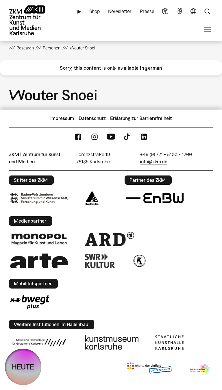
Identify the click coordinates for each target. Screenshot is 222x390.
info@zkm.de (153, 161)
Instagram (94, 136)
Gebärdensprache (179, 11)
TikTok (127, 136)
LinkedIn (144, 136)
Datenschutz (92, 118)
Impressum (62, 118)
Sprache (193, 11)
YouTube (111, 136)
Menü (207, 29)
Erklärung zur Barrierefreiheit (141, 118)
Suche (207, 11)
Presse (147, 11)
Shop (94, 11)
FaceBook (78, 136)
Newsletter (120, 11)
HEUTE (23, 367)
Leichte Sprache (165, 11)
